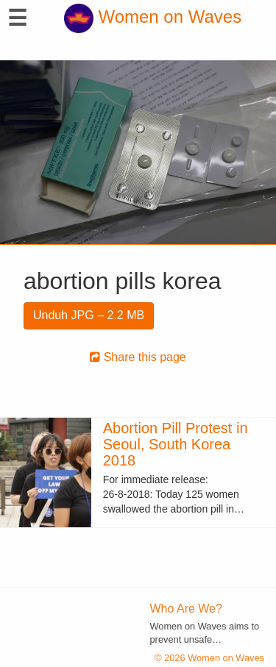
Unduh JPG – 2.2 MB (88, 315)
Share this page (138, 357)
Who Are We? (186, 608)
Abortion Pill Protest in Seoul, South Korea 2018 (175, 444)
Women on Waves (152, 16)
